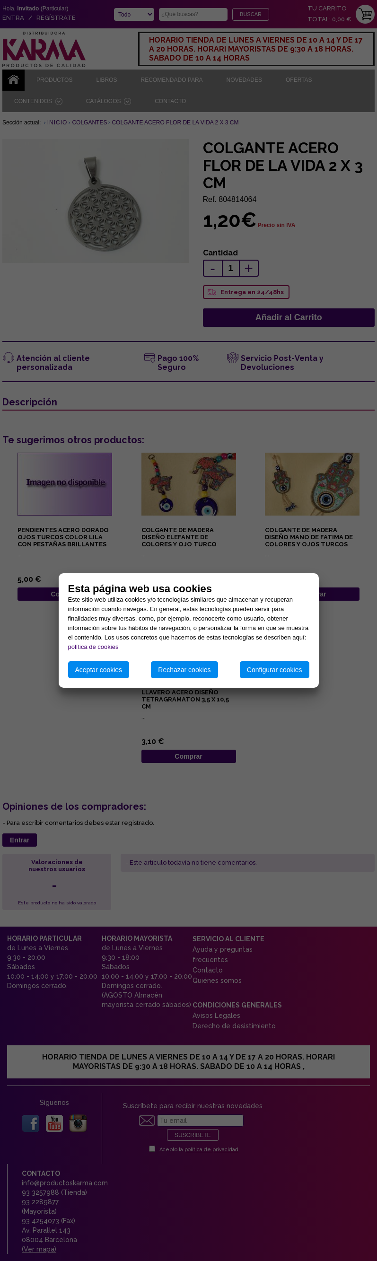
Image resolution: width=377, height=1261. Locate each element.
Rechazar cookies (184, 670)
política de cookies (93, 646)
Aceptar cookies (99, 670)
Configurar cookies (274, 670)
